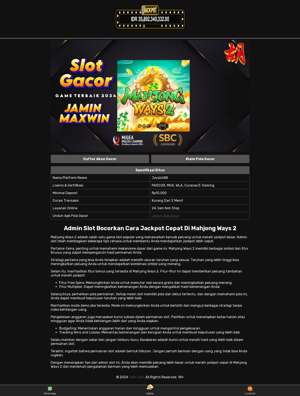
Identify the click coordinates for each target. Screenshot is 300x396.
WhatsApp (50, 390)
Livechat (250, 390)
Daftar (149, 390)
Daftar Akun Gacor (99, 159)
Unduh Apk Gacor (165, 216)
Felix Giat (136, 377)
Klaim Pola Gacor (200, 159)
